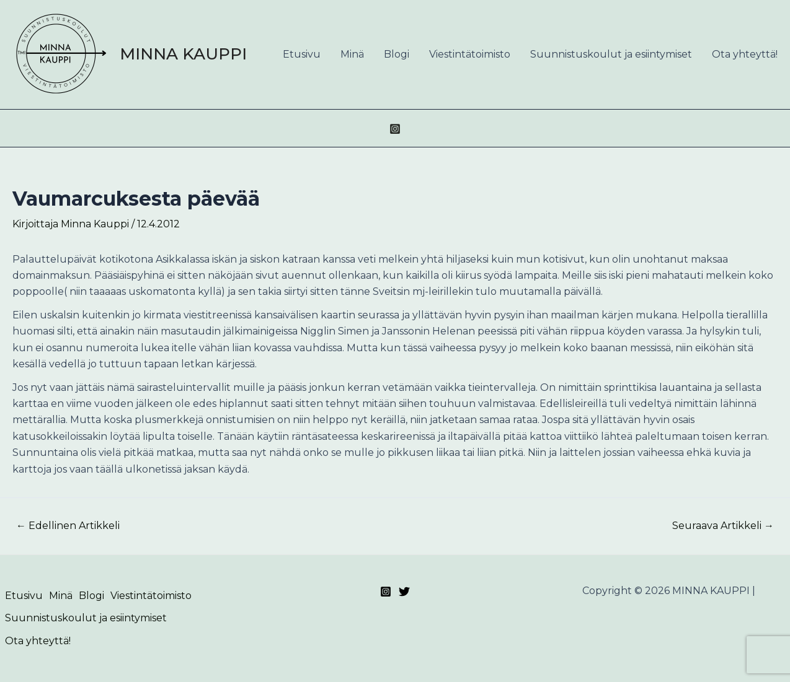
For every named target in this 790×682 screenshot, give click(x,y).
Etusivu (302, 54)
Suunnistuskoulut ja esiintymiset (611, 54)
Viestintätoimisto (469, 54)
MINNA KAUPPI (183, 54)
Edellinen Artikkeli (68, 526)
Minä (352, 54)
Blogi (396, 54)
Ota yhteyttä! (745, 54)
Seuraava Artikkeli (723, 526)
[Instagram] (395, 128)
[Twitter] (404, 591)
